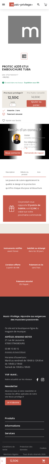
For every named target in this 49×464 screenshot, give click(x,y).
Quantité (13, 102)
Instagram (42, 379)
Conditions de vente (8, 448)
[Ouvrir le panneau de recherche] (38, 4)
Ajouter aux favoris (11, 120)
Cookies (43, 448)
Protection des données (26, 448)
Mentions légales (11, 454)
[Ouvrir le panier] (45, 4)
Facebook (37, 379)
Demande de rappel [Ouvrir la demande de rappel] (34, 153)
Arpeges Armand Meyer (15, 352)
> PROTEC (5, 77)
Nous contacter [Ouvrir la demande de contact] (12, 153)
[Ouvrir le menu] (3, 4)
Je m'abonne (13, 402)
